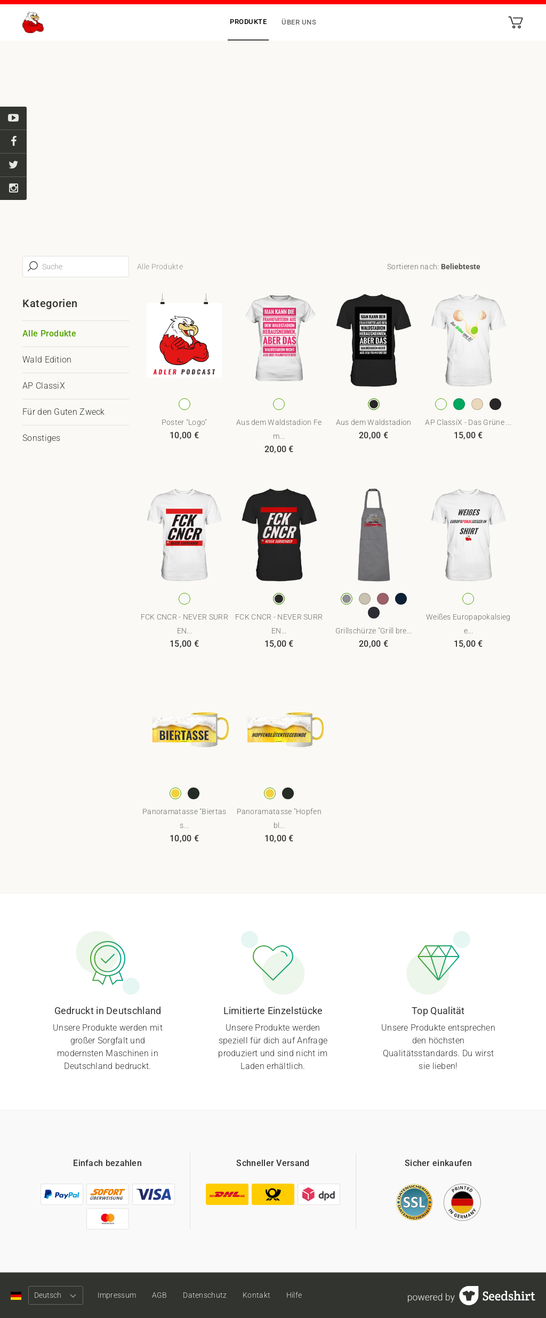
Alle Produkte (49, 333)
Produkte (248, 22)
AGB (163, 1295)
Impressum (118, 1295)
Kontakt (264, 1295)
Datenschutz (211, 1295)
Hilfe (304, 1295)
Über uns (299, 22)
